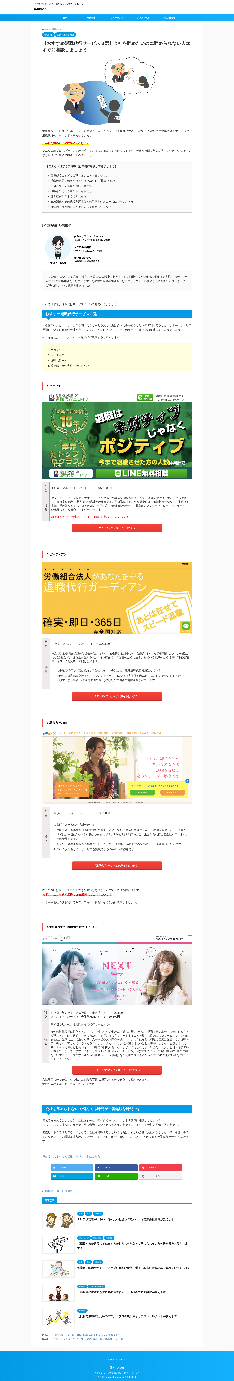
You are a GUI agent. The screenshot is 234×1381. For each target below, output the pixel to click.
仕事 (65, 17)
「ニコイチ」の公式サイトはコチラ (117, 528)
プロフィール (143, 17)
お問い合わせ (169, 17)
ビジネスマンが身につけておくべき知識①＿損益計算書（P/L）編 (87, 1338)
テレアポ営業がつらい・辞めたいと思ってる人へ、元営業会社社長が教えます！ (127, 1219)
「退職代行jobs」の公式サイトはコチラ (117, 865)
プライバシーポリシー (117, 1359)
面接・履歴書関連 (63, 1191)
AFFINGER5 (130, 1376)
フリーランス (117, 17)
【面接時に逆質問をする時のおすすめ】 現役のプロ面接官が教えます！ (122, 1292)
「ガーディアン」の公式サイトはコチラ (117, 696)
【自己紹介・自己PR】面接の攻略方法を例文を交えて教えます (85, 1334)
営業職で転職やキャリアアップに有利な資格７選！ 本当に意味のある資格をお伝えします (133, 1268)
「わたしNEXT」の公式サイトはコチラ (117, 1070)
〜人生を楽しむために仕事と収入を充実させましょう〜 (117, 1372)
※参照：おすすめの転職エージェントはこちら (71, 1156)
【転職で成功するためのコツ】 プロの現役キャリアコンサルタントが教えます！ (128, 1316)
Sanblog (39, 9)
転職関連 (91, 17)
